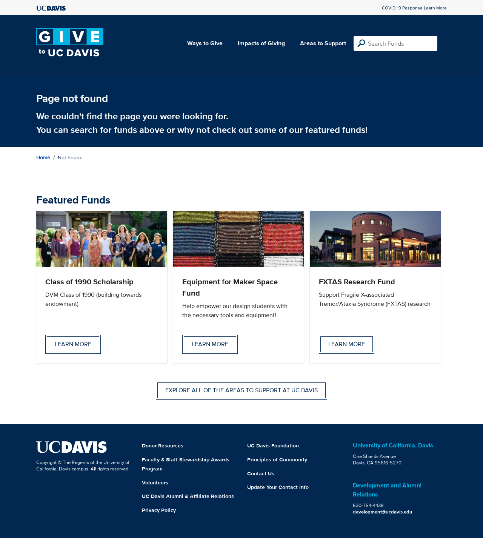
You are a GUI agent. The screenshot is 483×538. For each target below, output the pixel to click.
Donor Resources (162, 445)
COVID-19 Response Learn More (414, 8)
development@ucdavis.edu (382, 511)
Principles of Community (277, 459)
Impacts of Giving (261, 43)
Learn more (73, 344)
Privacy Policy (159, 510)
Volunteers (155, 482)
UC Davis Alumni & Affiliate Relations (188, 496)
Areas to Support (323, 43)
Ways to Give (205, 43)
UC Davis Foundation (273, 445)
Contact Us (260, 473)
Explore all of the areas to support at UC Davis (241, 390)
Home (43, 157)
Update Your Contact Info (278, 487)
